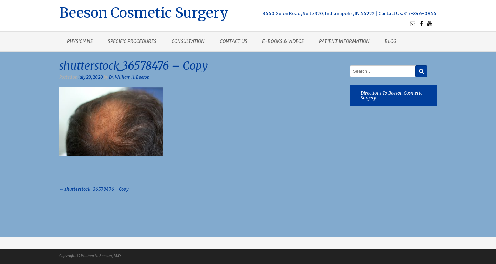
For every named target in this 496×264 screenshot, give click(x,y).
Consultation (188, 41)
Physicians (80, 41)
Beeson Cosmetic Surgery (143, 12)
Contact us (233, 41)
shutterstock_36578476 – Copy (94, 189)
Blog (390, 41)
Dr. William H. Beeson (129, 77)
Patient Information (344, 41)
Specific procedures (132, 41)
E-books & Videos (283, 41)
